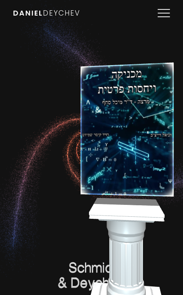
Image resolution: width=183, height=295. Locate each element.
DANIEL (46, 13)
